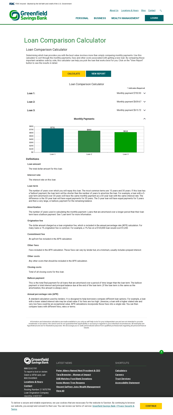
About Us (114, 10)
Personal (82, 18)
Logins (154, 18)
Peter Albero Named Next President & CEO (78, 370)
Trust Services (123, 378)
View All (60, 390)
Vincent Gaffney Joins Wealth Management (78, 386)
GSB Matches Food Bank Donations (74, 378)
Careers (119, 374)
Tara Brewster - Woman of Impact (73, 374)
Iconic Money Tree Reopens (70, 382)
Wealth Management (125, 18)
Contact (151, 10)
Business (100, 18)
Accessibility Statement (127, 382)
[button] (86, 93)
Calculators (121, 370)
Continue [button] (151, 406)
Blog (143, 10)
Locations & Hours (130, 10)
